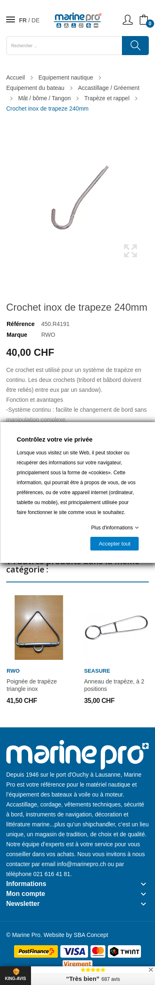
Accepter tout (114, 544)
